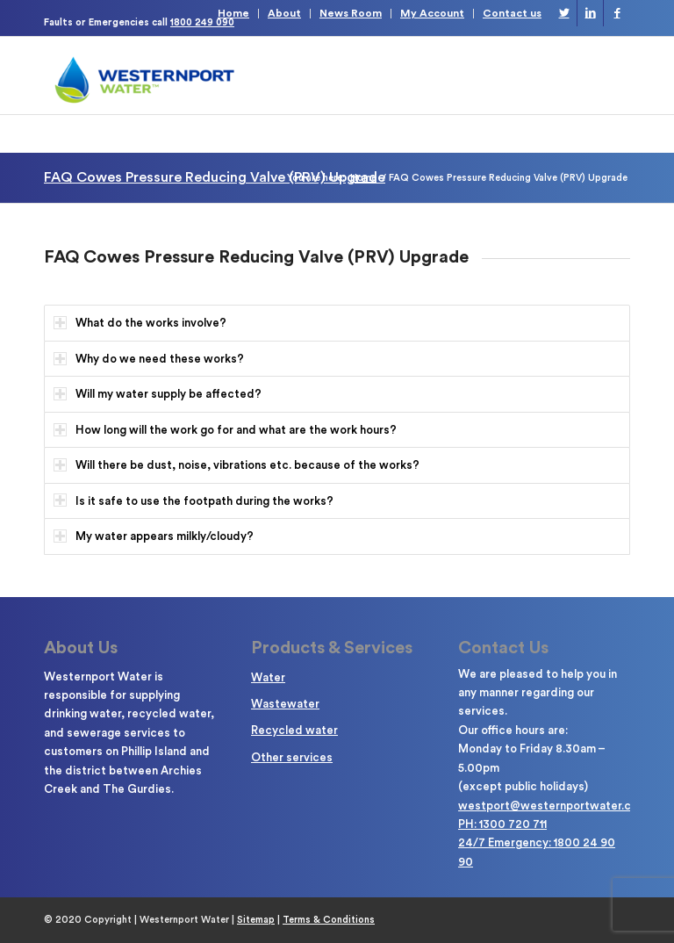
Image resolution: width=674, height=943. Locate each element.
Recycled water (294, 730)
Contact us (512, 13)
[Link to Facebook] (617, 13)
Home (233, 13)
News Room (350, 13)
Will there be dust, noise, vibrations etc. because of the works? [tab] (236, 465)
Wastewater (285, 703)
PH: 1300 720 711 (502, 824)
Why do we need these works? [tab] (149, 358)
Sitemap (256, 920)
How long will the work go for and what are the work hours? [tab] (225, 429)
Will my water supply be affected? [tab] (158, 393)
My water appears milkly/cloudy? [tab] (154, 536)
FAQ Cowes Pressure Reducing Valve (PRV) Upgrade (214, 177)
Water (268, 677)
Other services (292, 757)
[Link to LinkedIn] (590, 13)
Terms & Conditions (329, 920)
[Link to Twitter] (564, 13)
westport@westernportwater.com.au (560, 805)
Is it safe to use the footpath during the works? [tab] (193, 500)
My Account (432, 13)
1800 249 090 (202, 22)
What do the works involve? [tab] (140, 322)
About (284, 13)
